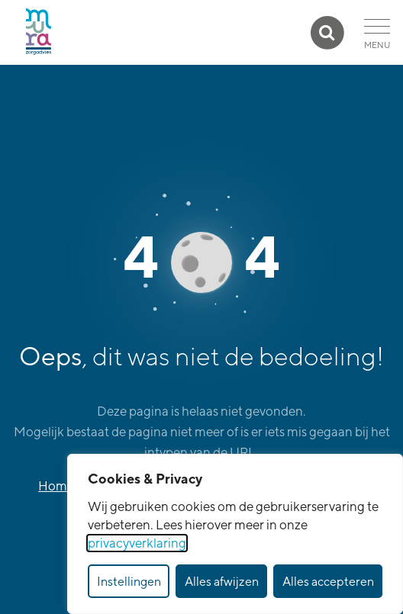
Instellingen (129, 581)
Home (56, 485)
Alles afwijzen (222, 581)
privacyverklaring (137, 543)
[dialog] (235, 534)
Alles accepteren (328, 581)
